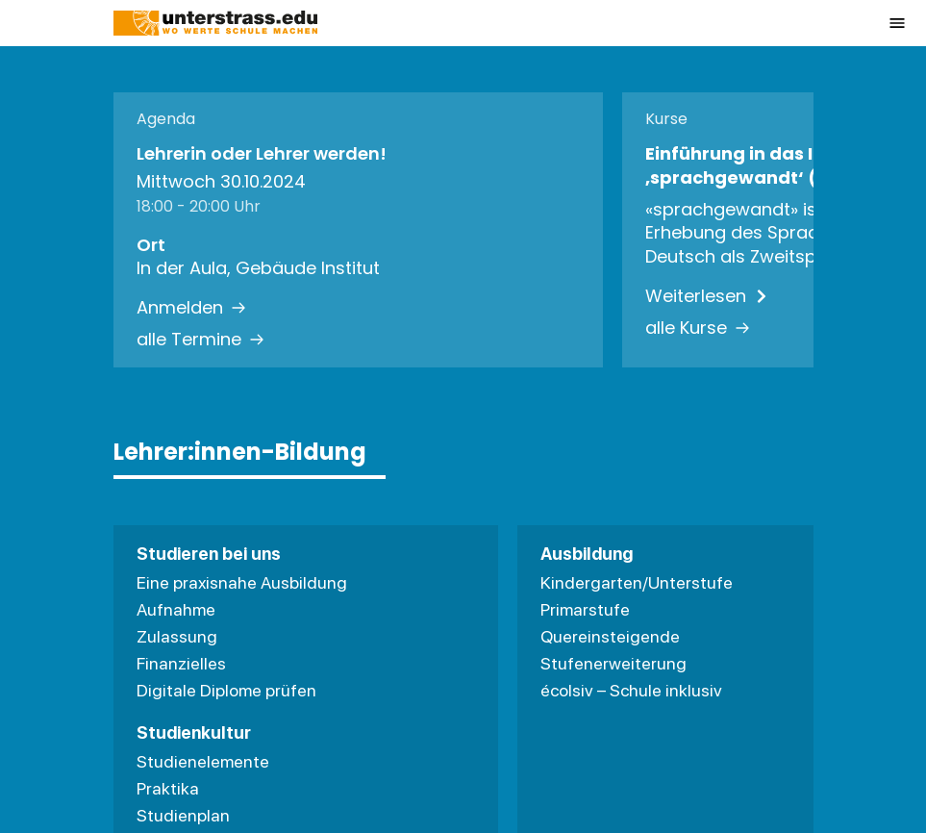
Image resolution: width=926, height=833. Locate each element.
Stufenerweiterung (613, 663)
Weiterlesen (707, 296)
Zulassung (177, 636)
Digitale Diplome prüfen (226, 690)
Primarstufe (585, 609)
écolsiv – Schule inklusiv (631, 690)
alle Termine (200, 339)
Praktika (168, 788)
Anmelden (191, 307)
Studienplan (183, 815)
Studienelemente (203, 761)
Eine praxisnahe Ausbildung (242, 582)
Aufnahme (176, 609)
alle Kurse (697, 328)
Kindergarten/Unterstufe (636, 582)
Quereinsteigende (610, 636)
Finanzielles (181, 663)
